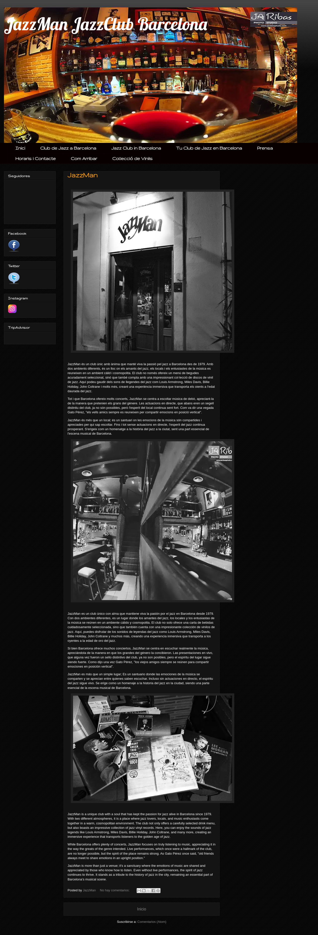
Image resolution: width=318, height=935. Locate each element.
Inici (20, 148)
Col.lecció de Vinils (132, 158)
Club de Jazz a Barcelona (68, 148)
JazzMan (83, 175)
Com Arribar (84, 158)
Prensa (265, 148)
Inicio (141, 909)
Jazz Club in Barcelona (136, 148)
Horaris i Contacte (35, 158)
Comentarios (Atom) (151, 922)
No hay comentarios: (115, 890)
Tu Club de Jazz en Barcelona (209, 148)
